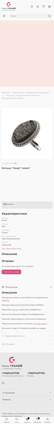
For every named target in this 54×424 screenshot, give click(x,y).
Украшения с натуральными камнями (30, 92)
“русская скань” (39, 324)
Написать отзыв (11, 272)
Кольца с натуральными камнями (23, 95)
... (2, 95)
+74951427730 (10, 373)
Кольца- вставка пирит (13, 98)
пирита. (5, 300)
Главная (5, 92)
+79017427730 (36, 373)
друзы (15, 310)
